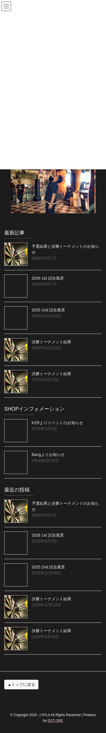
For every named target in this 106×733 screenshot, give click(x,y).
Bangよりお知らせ (48, 454)
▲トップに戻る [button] (21, 684)
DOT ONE (55, 721)
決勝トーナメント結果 (51, 342)
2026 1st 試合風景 (48, 278)
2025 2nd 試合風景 (48, 310)
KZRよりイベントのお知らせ (57, 422)
